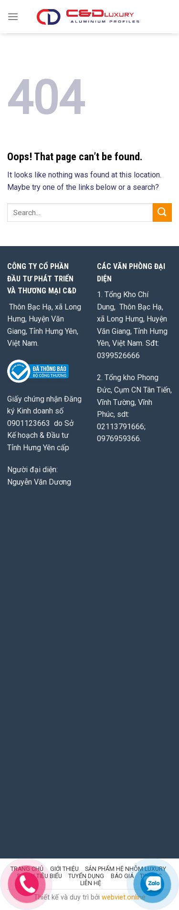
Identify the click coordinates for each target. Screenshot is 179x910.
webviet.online (124, 897)
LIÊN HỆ (90, 883)
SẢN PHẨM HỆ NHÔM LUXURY (125, 869)
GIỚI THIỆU (64, 869)
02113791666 (120, 426)
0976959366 (118, 438)
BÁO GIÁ (122, 876)
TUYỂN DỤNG (86, 876)
